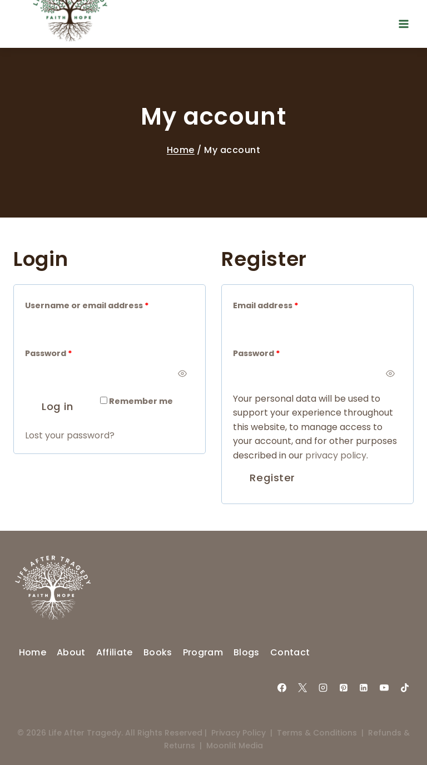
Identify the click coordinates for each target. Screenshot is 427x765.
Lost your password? (70, 435)
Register (272, 478)
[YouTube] (384, 688)
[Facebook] (282, 688)
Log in (57, 406)
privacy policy (335, 455)
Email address (268, 305)
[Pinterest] (343, 688)
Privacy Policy (238, 732)
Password (51, 353)
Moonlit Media (234, 745)
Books (157, 652)
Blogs (247, 652)
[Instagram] (323, 688)
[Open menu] (403, 23)
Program (203, 652)
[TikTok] (405, 688)
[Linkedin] (364, 688)
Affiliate (114, 652)
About (71, 652)
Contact (290, 652)
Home (181, 150)
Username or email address (89, 305)
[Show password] (182, 373)
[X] (302, 688)
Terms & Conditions (317, 732)
